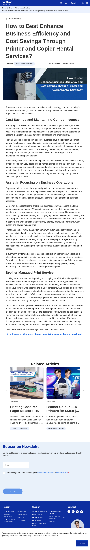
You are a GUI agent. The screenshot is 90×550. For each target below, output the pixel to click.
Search (83, 3)
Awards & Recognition (7, 515)
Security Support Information (54, 517)
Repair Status (36, 520)
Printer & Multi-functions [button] (24, 64)
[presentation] (20, 481)
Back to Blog (15, 19)
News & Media (21, 514)
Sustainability (21, 511)
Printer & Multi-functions (22, 8)
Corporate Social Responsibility (9, 520)
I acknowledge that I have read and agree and (38, 473)
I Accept (82, 543)
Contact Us (20, 517)
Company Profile (9, 511)
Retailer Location (37, 517)
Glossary (52, 521)
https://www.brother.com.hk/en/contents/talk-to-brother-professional (44, 334)
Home (4, 8)
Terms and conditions (45, 473)
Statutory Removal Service (55, 512)
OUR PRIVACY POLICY (49, 535)
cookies (11, 533)
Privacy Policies (62, 473)
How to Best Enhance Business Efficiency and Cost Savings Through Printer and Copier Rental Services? (35, 11)
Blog (10, 8)
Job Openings (21, 520)
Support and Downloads (39, 511)
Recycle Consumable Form (39, 524)
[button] (83, 390)
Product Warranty (37, 514)
